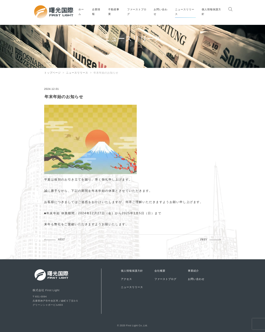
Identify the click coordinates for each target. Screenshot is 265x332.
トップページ (52, 72)
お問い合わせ (160, 11)
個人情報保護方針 (211, 11)
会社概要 (159, 270)
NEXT (61, 239)
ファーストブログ (136, 11)
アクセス (126, 279)
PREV (203, 239)
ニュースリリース (184, 11)
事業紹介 (193, 270)
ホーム (81, 11)
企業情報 (96, 11)
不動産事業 (113, 11)
